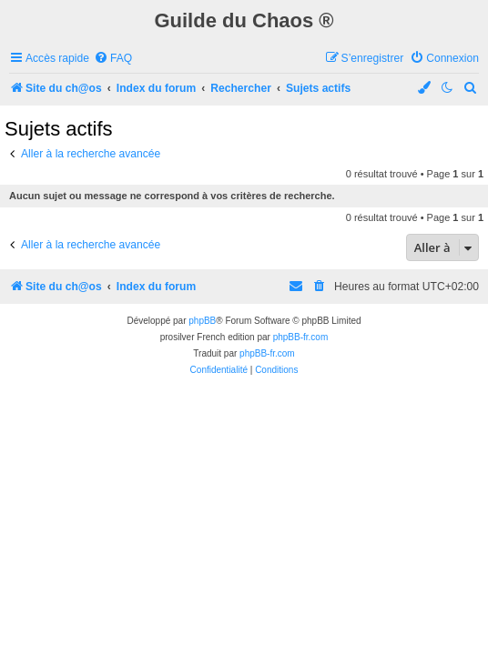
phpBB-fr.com (301, 337)
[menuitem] (113, 58)
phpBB (202, 321)
